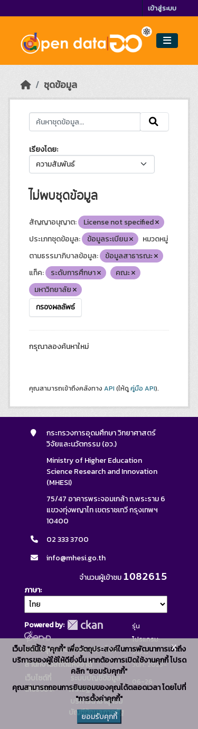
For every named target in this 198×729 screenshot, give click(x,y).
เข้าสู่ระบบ (162, 8)
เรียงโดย (42, 149)
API (109, 388)
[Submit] (154, 121)
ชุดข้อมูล (60, 85)
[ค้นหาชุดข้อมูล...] (85, 121)
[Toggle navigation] (167, 40)
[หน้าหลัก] (26, 85)
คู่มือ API (142, 388)
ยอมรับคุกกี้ (99, 716)
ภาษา (32, 590)
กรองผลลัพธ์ (55, 307)
